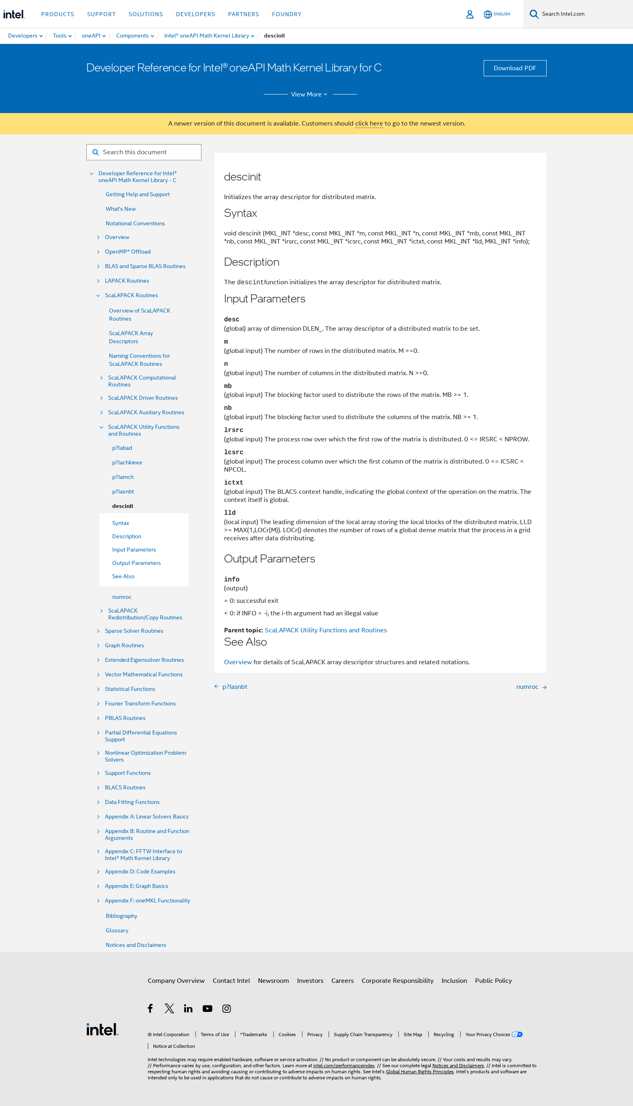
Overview (117, 237)
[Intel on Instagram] (227, 1010)
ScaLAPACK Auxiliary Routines (146, 412)
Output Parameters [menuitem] (136, 563)
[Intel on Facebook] (151, 1010)
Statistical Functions (130, 689)
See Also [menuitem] (123, 576)
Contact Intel (231, 981)
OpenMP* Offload (128, 251)
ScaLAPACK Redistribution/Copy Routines (145, 614)
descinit (122, 506)
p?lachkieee (127, 462)
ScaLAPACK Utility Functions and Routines (144, 430)
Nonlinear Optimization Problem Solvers (145, 756)
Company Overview (176, 981)
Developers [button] (195, 14)
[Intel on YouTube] (208, 1010)
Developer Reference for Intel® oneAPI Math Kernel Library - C (138, 177)
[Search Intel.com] (586, 14)
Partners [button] (243, 14)
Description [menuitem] (126, 536)
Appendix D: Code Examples (140, 871)
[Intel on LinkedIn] (188, 1010)
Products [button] (57, 14)
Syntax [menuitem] (120, 523)
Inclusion (454, 981)
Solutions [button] (146, 14)
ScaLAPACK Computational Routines (142, 381)
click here (369, 124)
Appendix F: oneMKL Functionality (147, 900)
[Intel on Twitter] (169, 1010)
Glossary (117, 930)
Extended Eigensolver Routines (144, 660)
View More (310, 94)
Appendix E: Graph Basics (136, 886)
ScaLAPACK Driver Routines (143, 398)
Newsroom (273, 981)
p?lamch (123, 477)
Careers (342, 981)
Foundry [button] (287, 14)
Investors (310, 981)
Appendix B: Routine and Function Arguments (147, 835)
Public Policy (493, 981)
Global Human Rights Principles (420, 1071)
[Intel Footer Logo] (102, 1029)
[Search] (534, 14)
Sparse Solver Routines (134, 631)
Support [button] (101, 14)
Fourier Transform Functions (140, 703)
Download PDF (515, 68)
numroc (122, 596)
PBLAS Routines (125, 718)
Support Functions (128, 773)
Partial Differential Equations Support (141, 736)
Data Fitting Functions (132, 802)
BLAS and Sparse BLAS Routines (145, 266)
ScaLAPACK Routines (131, 295)
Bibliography (121, 915)
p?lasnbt (123, 491)
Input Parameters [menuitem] (134, 549)
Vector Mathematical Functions (144, 674)
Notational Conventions (135, 223)
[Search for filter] (143, 152)
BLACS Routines (125, 787)
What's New (121, 208)
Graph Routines (124, 645)
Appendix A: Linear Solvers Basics (147, 816)
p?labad (122, 447)
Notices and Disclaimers (136, 945)
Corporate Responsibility (398, 981)
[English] (497, 14)
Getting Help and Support (138, 194)
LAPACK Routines (127, 280)
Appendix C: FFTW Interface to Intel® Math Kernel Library (143, 855)
